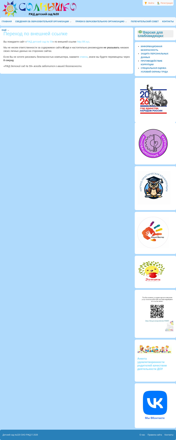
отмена (84, 56)
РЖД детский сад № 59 (40, 41)
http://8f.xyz (83, 41)
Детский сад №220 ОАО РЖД (17, 435)
